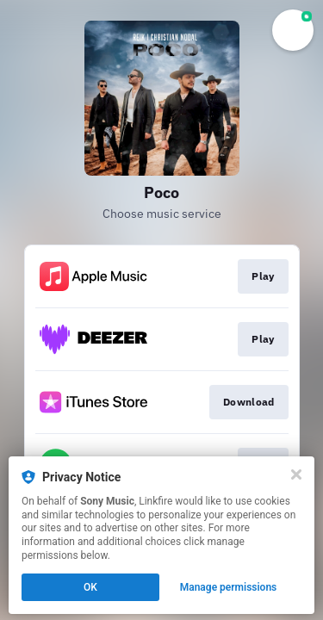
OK (90, 587)
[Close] (296, 474)
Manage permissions (228, 587)
